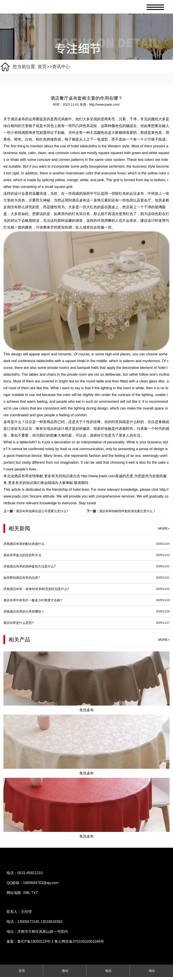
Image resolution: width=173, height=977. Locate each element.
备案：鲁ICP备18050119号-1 (31, 941)
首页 (42, 66)
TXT (34, 893)
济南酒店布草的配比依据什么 (23, 544)
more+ (163, 528)
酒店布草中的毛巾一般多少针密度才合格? (32, 600)
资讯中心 (61, 66)
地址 (151, 970)
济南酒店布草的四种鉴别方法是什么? (29, 566)
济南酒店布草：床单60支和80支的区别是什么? (36, 589)
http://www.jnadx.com (97, 476)
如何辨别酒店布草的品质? (21, 577)
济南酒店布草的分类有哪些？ (23, 611)
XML (26, 893)
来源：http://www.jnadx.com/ (100, 104)
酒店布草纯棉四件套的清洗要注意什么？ (127, 511)
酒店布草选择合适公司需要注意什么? (42, 511)
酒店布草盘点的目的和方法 (22, 555)
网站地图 (14, 893)
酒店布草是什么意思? (18, 623)
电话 (108, 970)
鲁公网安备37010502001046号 (79, 941)
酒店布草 (21, 476)
